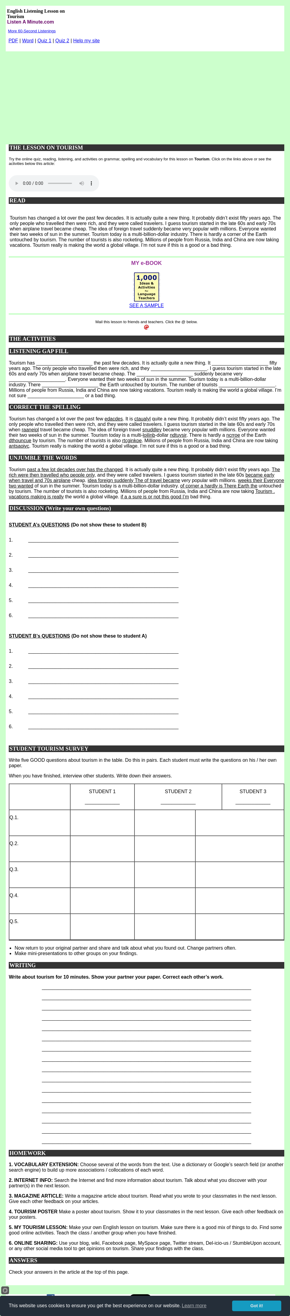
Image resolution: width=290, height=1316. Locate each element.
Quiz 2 (62, 40)
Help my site (86, 40)
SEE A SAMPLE (146, 305)
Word (27, 40)
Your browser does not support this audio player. (54, 183)
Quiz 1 (44, 40)
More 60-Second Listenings (31, 31)
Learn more (194, 1305)
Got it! (257, 1305)
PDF (13, 40)
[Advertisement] (145, 96)
